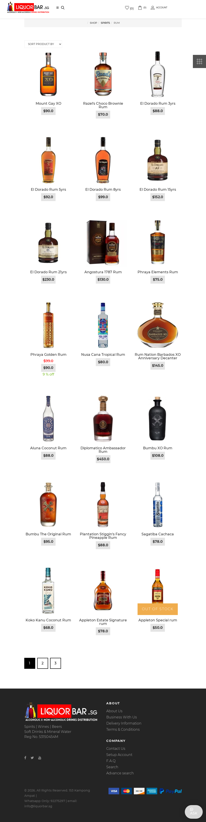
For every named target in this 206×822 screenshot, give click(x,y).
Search (112, 767)
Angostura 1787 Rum (103, 272)
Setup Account (119, 755)
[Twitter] (32, 758)
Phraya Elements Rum (158, 272)
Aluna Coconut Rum (48, 448)
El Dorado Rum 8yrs (103, 189)
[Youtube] (39, 758)
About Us (114, 711)
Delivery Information (123, 723)
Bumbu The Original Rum (48, 534)
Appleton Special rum (157, 620)
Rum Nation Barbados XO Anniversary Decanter (158, 356)
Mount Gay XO (48, 103)
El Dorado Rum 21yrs (48, 272)
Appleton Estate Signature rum (103, 622)
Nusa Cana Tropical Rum (103, 355)
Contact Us (115, 748)
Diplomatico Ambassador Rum (103, 450)
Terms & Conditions (123, 729)
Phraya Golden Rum (48, 355)
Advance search (120, 773)
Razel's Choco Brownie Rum (103, 105)
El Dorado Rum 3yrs (157, 103)
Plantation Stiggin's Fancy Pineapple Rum (103, 536)
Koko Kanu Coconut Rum (48, 620)
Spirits (105, 22)
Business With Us (121, 717)
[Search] (63, 8)
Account (159, 8)
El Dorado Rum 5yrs (48, 189)
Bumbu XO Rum (157, 448)
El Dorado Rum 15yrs (158, 189)
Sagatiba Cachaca (157, 534)
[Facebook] (25, 758)
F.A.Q (110, 761)
